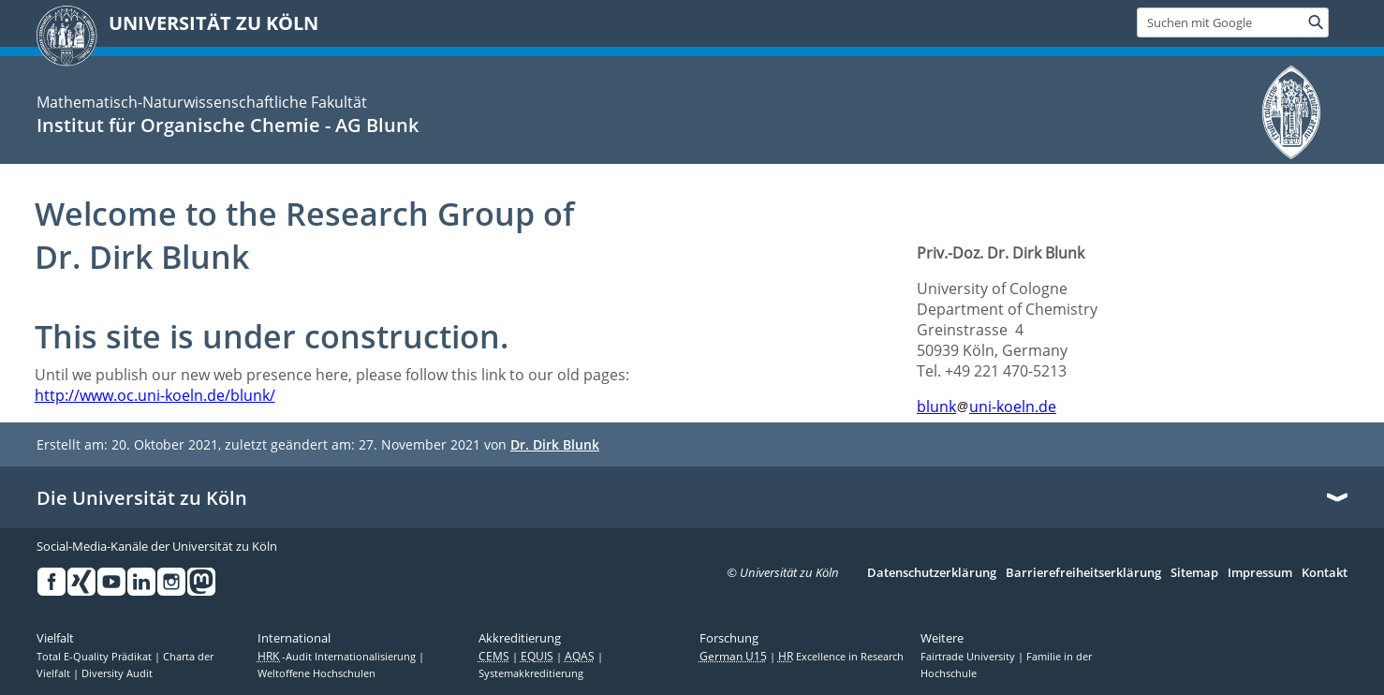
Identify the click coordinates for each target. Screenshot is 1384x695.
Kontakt (1324, 573)
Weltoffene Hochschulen (316, 673)
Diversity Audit (117, 673)
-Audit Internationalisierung (338, 656)
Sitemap (1194, 573)
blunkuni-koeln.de (986, 406)
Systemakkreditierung (531, 673)
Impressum (1260, 573)
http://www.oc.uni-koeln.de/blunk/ (155, 395)
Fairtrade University (969, 656)
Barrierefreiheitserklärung (1083, 573)
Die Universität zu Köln (142, 498)
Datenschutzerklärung (931, 573)
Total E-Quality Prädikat (96, 656)
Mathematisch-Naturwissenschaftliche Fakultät (202, 102)
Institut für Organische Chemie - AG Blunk (228, 125)
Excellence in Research (841, 656)
